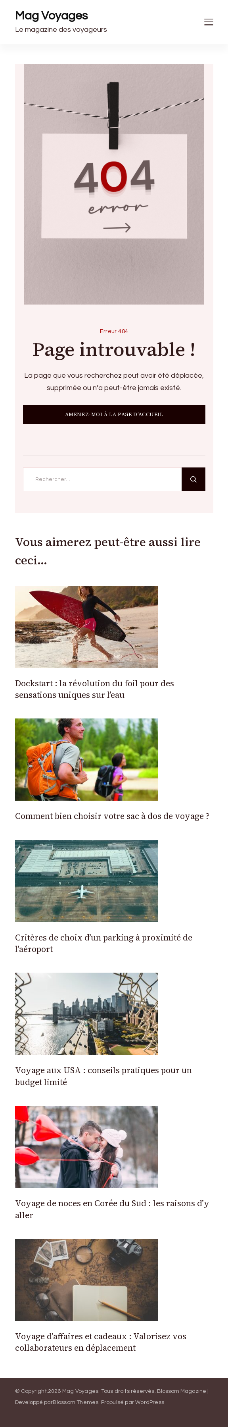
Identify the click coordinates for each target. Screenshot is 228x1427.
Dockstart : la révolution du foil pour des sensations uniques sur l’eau (94, 689)
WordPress (149, 1402)
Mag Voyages (51, 16)
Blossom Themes (76, 1402)
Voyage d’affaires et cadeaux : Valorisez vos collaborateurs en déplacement (100, 1342)
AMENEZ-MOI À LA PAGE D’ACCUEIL (114, 414)
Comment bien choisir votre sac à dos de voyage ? (112, 816)
